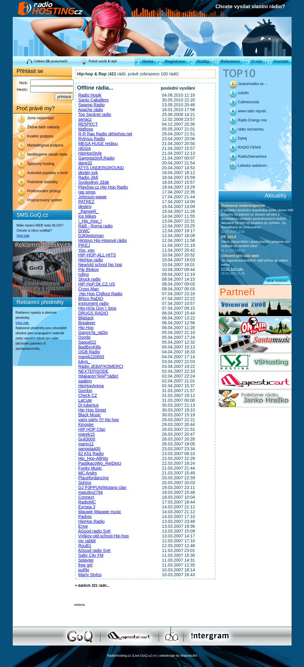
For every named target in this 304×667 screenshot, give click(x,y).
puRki (83, 569)
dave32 (85, 162)
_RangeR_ (88, 211)
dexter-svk (88, 172)
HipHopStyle (90, 153)
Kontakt (277, 61)
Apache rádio (90, 109)
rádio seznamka (251, 129)
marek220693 (91, 356)
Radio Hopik (89, 95)
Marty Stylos (89, 574)
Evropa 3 (86, 506)
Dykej (242, 138)
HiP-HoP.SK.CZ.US (96, 284)
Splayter (86, 560)
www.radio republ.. (253, 111)
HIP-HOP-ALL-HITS (97, 255)
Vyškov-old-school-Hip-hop (103, 535)
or (155, 655)
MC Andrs (87, 473)
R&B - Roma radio (95, 225)
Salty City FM (90, 555)
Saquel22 (87, 342)
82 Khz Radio (91, 453)
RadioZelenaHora (252, 156)
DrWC (84, 230)
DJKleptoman (91, 235)
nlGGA (84, 148)
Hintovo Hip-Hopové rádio (102, 240)
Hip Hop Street (92, 410)
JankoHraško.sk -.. (253, 84)
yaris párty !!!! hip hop (98, 419)
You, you (86, 250)
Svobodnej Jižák (93, 182)
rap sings (86, 192)
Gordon (85, 390)
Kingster (86, 424)
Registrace (171, 61)
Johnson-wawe (92, 196)
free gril (85, 565)
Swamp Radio (91, 104)
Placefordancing (93, 477)
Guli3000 (86, 439)
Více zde (23, 235)
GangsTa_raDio (92, 332)
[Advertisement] (145, 615)
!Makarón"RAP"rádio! (98, 376)
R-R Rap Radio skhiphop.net (105, 133)
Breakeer (86, 322)
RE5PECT (87, 124)
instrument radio (93, 303)
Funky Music (90, 468)
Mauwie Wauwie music (99, 511)
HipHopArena (91, 385)
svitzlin (243, 93)
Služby (199, 61)
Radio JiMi (88, 177)
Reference (227, 61)
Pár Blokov (88, 269)
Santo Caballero (93, 99)
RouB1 (84, 545)
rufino (83, 274)
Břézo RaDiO (90, 298)
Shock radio (89, 279)
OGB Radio (89, 351)
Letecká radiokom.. (253, 165)
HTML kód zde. (232, 269)
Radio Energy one (252, 120)
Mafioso (85, 129)
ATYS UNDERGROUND (101, 167)
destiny (84, 206)
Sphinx (84, 482)
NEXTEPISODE (93, 371)
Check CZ (87, 395)
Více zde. (23, 323)
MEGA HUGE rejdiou (98, 143)
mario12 (86, 443)
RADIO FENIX (249, 147)
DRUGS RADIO (93, 313)
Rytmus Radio (91, 138)
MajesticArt (188, 655)
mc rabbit (87, 540)
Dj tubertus (88, 405)
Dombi (84, 337)
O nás (253, 61)
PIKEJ (84, 245)
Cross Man (88, 288)
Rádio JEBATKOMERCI (100, 366)
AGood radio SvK (94, 531)
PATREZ (86, 201)
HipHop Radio (91, 521)
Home (145, 61)
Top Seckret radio (94, 114)
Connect (86, 497)
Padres (84, 516)
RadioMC (87, 502)
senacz (84, 119)
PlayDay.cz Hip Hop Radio (103, 187)
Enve (83, 526)
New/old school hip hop (100, 264)
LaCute (85, 400)
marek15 (86, 434)
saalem (85, 380)
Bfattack (86, 317)
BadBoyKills (89, 347)
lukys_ (84, 361)
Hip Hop (86, 327)
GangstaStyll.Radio (96, 158)
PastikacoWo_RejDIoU (99, 463)
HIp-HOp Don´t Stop (97, 308)
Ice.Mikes (87, 216)
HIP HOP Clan (91, 429)
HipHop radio (90, 259)
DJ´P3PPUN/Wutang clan (102, 487)
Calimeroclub (248, 102)
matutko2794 (90, 492)
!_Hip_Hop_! (90, 221)
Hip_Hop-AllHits (93, 458)
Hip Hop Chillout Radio (100, 293)
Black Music (89, 414)
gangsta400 (89, 448)
